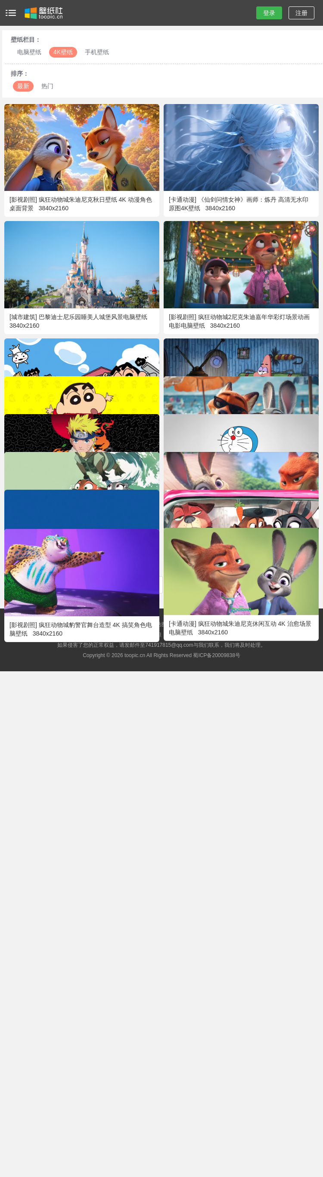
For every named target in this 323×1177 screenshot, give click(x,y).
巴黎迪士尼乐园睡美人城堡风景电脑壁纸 (93, 316)
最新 (23, 86)
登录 (269, 12)
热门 (47, 86)
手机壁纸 (97, 52)
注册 (301, 12)
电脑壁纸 (29, 52)
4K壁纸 (63, 52)
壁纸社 (43, 12)
